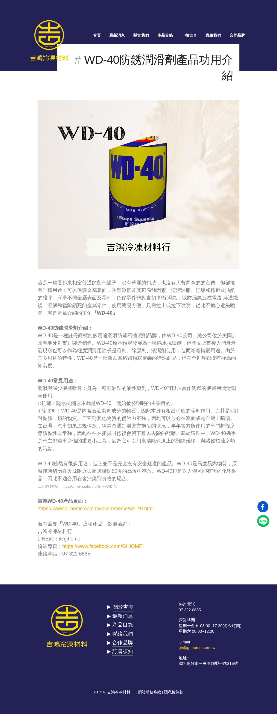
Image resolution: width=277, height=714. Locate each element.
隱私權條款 (173, 692)
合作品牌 (237, 35)
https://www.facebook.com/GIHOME (102, 546)
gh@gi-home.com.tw (197, 647)
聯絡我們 (213, 35)
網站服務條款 (149, 692)
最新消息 (117, 35)
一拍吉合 (189, 35)
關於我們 (141, 35)
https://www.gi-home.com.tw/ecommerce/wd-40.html (96, 508)
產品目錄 (165, 35)
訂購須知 (122, 651)
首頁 (97, 35)
